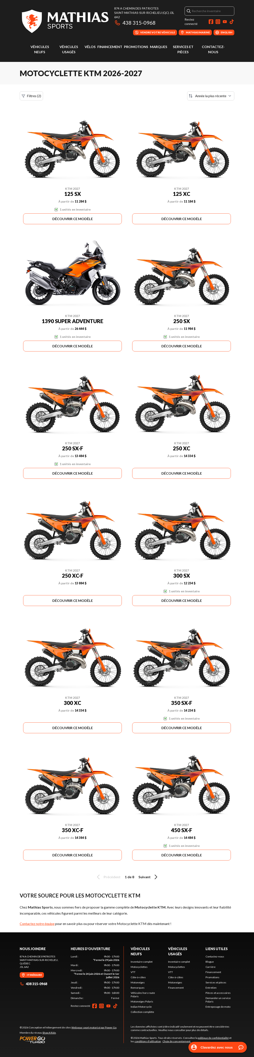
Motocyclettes (139, 966)
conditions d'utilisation (148, 1041)
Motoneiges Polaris (142, 1001)
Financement (109, 47)
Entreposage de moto (218, 1006)
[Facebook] (211, 21)
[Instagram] (217, 21)
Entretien (211, 987)
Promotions (136, 47)
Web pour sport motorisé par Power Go (93, 1027)
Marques (158, 47)
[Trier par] (210, 95)
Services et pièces (216, 982)
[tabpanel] (95, 977)
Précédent (108, 877)
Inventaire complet (142, 961)
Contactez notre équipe (37, 924)
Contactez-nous (215, 956)
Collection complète (142, 1011)
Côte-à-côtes (138, 977)
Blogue (210, 961)
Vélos (90, 47)
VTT (133, 972)
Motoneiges (138, 982)
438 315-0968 (135, 22)
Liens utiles (217, 949)
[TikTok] (231, 21)
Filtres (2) (31, 95)
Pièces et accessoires (218, 992)
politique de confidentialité (213, 1037)
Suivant (148, 877)
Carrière (210, 966)
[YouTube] (224, 21)
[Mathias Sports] (65, 20)
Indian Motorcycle (141, 1006)
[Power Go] (68, 1039)
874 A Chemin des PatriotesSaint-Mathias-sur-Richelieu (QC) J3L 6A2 (144, 12)
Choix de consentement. (176, 1041)
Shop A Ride (49, 1032)
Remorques (138, 987)
